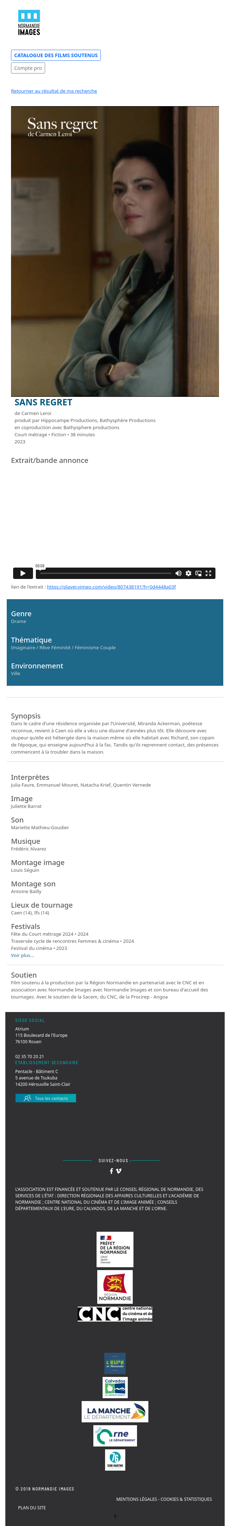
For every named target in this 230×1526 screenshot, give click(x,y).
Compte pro (28, 68)
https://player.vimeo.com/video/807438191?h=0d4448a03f (111, 587)
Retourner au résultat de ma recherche (54, 91)
